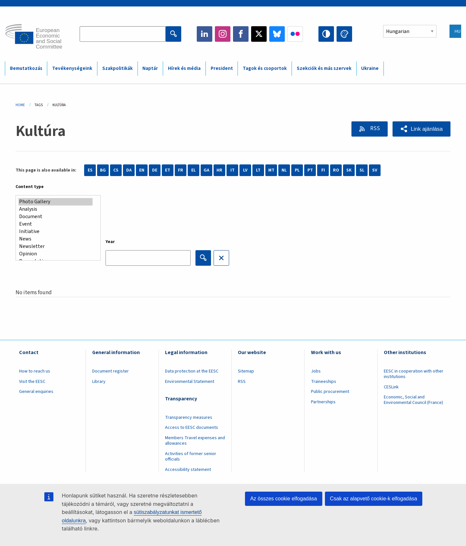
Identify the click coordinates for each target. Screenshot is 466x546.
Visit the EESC (32, 381)
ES (90, 170)
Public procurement (330, 391)
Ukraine (370, 68)
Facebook (241, 34)
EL (193, 170)
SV (374, 170)
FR (180, 170)
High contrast (326, 34)
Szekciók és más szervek (324, 68)
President (222, 68)
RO (336, 170)
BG (103, 170)
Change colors (344, 34)
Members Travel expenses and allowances (195, 441)
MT (271, 170)
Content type (30, 187)
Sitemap (246, 371)
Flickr (295, 34)
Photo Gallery (55, 202)
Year (110, 242)
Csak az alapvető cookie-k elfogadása (373, 498)
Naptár (150, 68)
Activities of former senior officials (190, 456)
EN (141, 170)
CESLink (391, 387)
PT (310, 170)
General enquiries (36, 391)
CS (115, 170)
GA (206, 170)
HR (219, 170)
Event (55, 224)
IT (232, 170)
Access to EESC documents (191, 427)
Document (55, 216)
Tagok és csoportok (265, 68)
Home (20, 105)
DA (129, 170)
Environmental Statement (189, 381)
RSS (374, 128)
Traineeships (323, 381)
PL (297, 170)
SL (362, 170)
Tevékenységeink (72, 68)
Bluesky (277, 34)
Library (98, 381)
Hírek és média (184, 68)
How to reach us (34, 371)
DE (154, 170)
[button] (421, 129)
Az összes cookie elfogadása (283, 498)
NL (284, 170)
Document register (110, 371)
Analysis (55, 209)
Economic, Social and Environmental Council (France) (414, 400)
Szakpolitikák (117, 68)
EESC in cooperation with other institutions (413, 374)
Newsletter (55, 246)
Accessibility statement (188, 469)
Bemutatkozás (26, 68)
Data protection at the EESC (191, 371)
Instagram (222, 34)
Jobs (316, 371)
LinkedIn (204, 34)
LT (258, 170)
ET (167, 170)
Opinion (55, 254)
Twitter (259, 34)
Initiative (55, 231)
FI (323, 170)
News (55, 239)
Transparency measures (188, 417)
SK (348, 170)
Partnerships (323, 402)
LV (245, 170)
